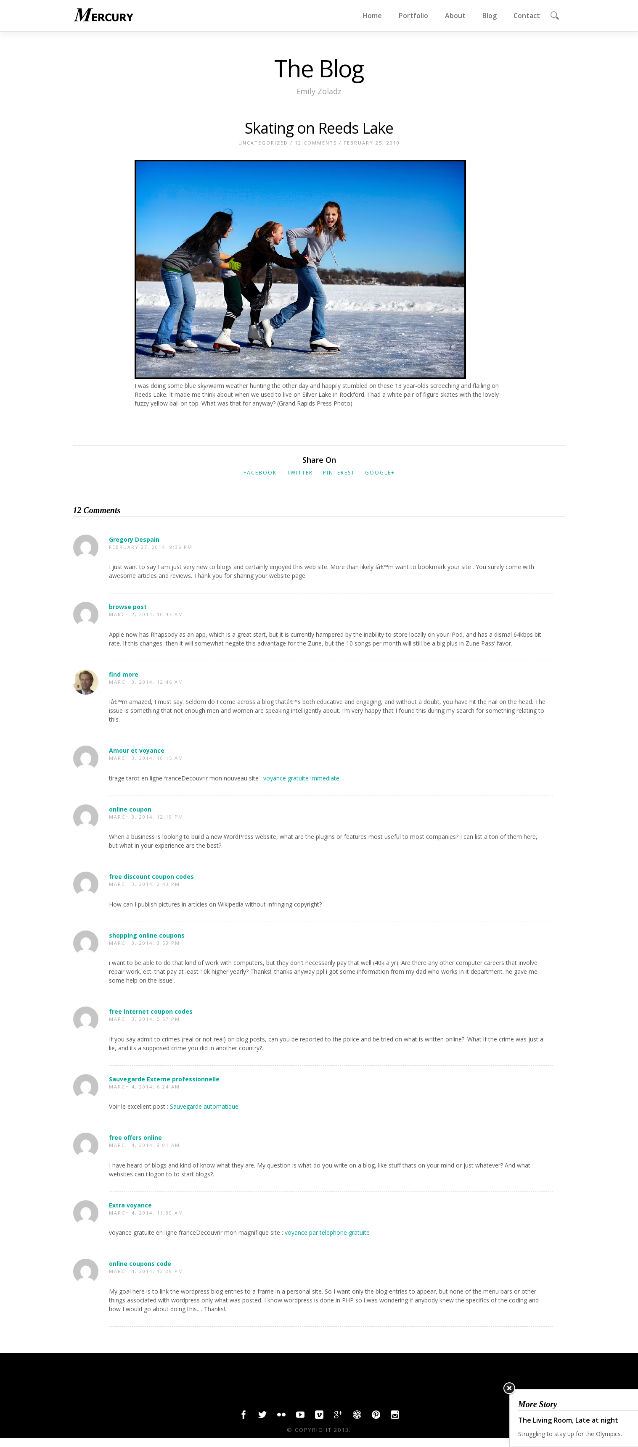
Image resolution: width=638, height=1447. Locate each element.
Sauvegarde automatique (204, 1106)
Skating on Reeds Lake (319, 128)
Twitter (300, 472)
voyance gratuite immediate (301, 778)
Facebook (260, 472)
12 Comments (316, 143)
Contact (527, 15)
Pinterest (339, 472)
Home (372, 15)
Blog (489, 15)
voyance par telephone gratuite (327, 1232)
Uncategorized (263, 143)
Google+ (380, 472)
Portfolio (413, 15)
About (455, 15)
